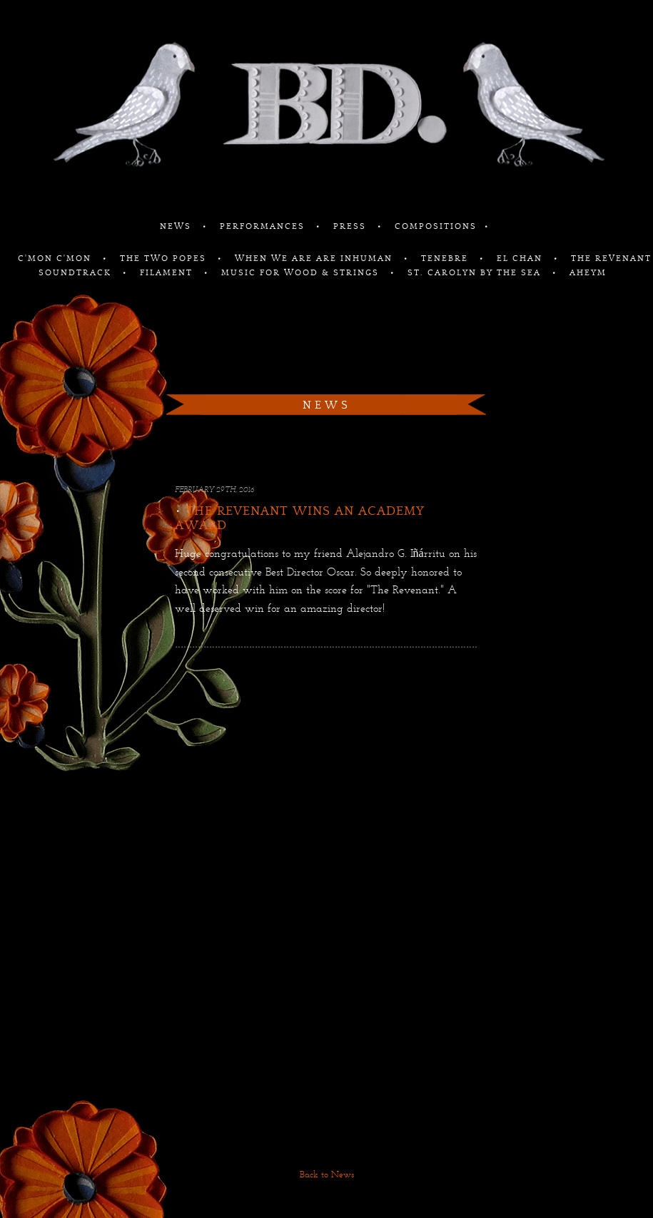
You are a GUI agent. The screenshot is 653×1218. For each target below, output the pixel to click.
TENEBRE (446, 258)
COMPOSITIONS (436, 226)
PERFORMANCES (264, 226)
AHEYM (588, 272)
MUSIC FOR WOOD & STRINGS (302, 272)
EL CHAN (521, 258)
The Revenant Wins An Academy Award (300, 518)
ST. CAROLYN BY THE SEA (476, 272)
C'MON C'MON (56, 258)
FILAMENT (168, 272)
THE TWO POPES (165, 258)
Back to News (327, 1174)
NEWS (177, 226)
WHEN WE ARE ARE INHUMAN (315, 258)
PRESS (351, 226)
